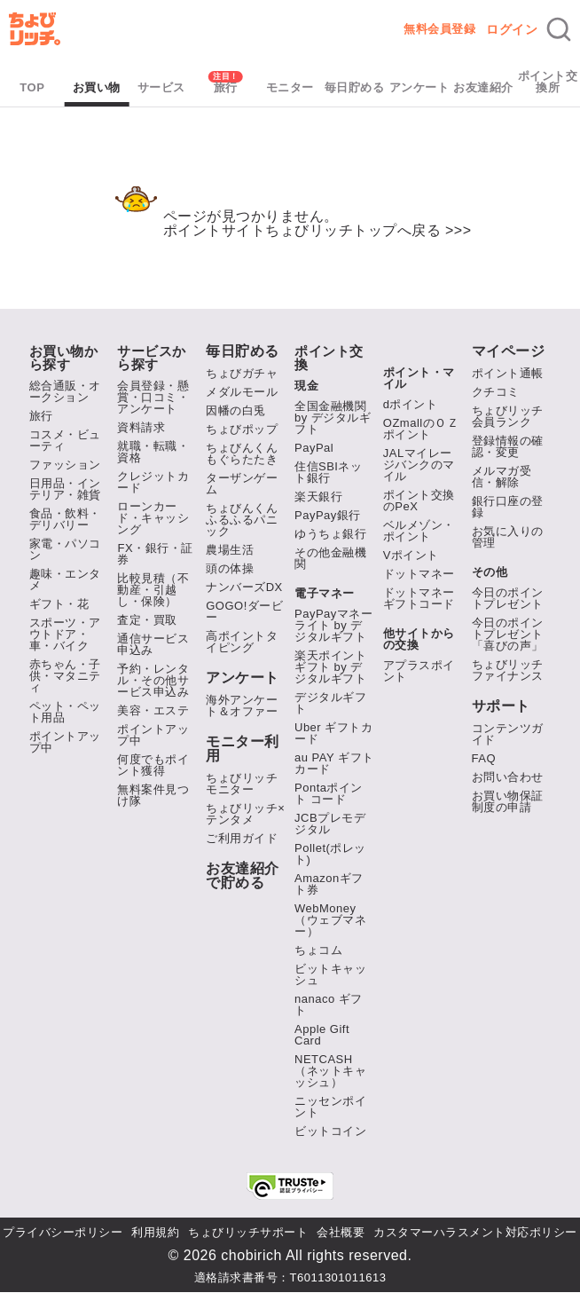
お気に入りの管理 (508, 536)
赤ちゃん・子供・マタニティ (65, 676)
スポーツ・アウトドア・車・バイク (65, 634)
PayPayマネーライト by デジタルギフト (333, 625)
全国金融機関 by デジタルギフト (332, 417)
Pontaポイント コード (328, 793)
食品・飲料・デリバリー (65, 519)
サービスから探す (151, 357)
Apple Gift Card (321, 1034)
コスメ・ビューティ (65, 440)
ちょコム (318, 950)
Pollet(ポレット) (330, 853)
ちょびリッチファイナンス (508, 670)
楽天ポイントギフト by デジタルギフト (330, 667)
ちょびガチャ (242, 373)
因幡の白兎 (236, 410)
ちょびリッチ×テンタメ (245, 813)
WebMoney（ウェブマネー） (330, 920)
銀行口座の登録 (508, 506)
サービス (161, 87)
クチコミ (496, 391)
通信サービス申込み (153, 644)
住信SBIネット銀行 (328, 472)
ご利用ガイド (242, 838)
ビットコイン (330, 1131)
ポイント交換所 (548, 81)
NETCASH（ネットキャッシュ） (330, 1071)
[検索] (559, 29)
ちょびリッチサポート (248, 1232)
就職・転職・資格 (153, 451)
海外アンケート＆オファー (242, 705)
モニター (290, 87)
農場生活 (230, 549)
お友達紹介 (483, 87)
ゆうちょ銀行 (330, 533)
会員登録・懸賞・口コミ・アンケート (153, 397)
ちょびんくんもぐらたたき (242, 453)
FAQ (484, 758)
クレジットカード (153, 481)
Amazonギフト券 (329, 883)
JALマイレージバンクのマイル (419, 464)
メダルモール (242, 391)
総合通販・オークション (65, 391)
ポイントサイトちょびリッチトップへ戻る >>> (317, 230)
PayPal (313, 447)
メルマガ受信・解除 (502, 476)
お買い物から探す (63, 357)
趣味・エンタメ (65, 579)
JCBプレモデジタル (329, 823)
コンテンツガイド (508, 733)
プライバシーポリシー (62, 1232)
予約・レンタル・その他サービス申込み (153, 680)
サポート (501, 706)
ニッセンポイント (330, 1106)
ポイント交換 (329, 357)
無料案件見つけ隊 (153, 795)
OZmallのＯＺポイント (421, 428)
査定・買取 (147, 620)
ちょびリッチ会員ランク (508, 416)
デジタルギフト (330, 702)
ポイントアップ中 (65, 741)
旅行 (226, 87)
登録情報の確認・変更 (508, 446)
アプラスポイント (419, 670)
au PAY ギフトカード (334, 763)
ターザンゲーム (242, 483)
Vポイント (411, 555)
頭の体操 (230, 568)
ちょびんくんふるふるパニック (242, 519)
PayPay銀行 (327, 515)
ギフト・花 (59, 604)
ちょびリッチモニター (242, 783)
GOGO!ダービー (244, 611)
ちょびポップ (242, 429)
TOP (32, 87)
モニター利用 (242, 749)
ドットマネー (419, 573)
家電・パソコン (65, 549)
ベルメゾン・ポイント (419, 530)
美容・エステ (153, 710)
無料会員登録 (439, 29)
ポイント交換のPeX (419, 500)
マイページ (508, 351)
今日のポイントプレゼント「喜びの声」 (508, 634)
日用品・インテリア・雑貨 (65, 489)
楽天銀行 (318, 496)
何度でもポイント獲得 (153, 765)
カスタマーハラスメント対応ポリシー (475, 1232)
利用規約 (155, 1232)
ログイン (511, 29)
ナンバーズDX (244, 587)
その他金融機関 (330, 558)
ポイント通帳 (508, 373)
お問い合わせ (508, 777)
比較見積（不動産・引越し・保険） (153, 590)
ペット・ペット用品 (65, 711)
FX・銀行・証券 (154, 553)
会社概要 (340, 1232)
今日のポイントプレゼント (508, 598)
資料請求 (141, 427)
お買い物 (97, 87)
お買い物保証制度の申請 (508, 801)
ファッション (65, 464)
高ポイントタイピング (242, 641)
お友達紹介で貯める (242, 876)
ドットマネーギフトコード (419, 598)
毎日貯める (355, 87)
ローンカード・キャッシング (153, 518)
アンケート (419, 87)
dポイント (410, 404)
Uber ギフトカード (333, 733)
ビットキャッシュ (330, 974)
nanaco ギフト (328, 1004)
